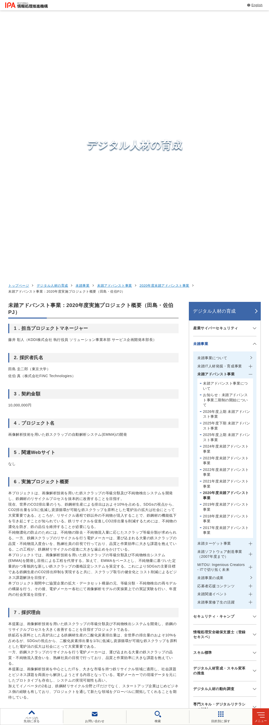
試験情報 (202, 604)
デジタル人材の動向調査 (213, 452)
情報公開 (242, 676)
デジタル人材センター (140, 641)
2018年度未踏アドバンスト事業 (226, 282)
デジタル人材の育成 (52, 49)
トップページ (18, 49)
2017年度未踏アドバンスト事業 (226, 294)
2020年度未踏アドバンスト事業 (164, 49)
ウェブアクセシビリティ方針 (144, 676)
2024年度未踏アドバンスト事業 (226, 212)
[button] (8, 537)
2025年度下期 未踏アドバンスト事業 (226, 189)
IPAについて (206, 641)
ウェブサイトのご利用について (43, 676)
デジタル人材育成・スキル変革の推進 (219, 434)
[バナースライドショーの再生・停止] (149, 564)
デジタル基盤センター (140, 631)
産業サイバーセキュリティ (215, 92)
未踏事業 (82, 49)
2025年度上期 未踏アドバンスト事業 (226, 201)
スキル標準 (202, 416)
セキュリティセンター (140, 591)
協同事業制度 (106, 684)
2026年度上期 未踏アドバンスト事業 (226, 177)
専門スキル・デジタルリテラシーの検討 (219, 470)
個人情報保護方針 (95, 676)
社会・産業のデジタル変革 (221, 629)
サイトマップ (139, 684)
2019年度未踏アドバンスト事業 (226, 270)
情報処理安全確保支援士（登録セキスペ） (219, 398)
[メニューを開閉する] (253, 92)
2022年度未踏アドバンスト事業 (226, 235)
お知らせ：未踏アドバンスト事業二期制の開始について (225, 163)
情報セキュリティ (212, 591)
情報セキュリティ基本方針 (201, 676)
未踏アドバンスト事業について (225, 149)
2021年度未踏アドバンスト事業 (226, 247)
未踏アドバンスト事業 (114, 49)
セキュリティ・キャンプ (213, 380)
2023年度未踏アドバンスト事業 (226, 224)
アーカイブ (170, 684)
